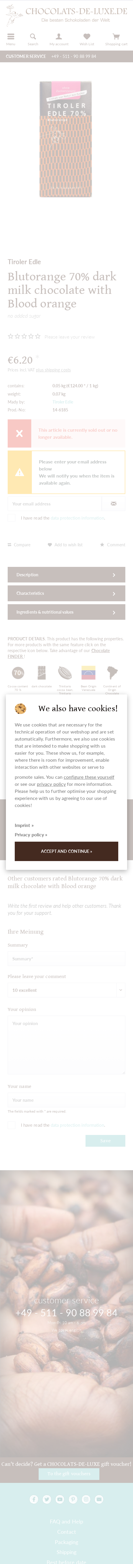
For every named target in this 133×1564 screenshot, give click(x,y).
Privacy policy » (31, 834)
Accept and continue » (66, 851)
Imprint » (24, 825)
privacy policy (51, 784)
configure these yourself (89, 777)
